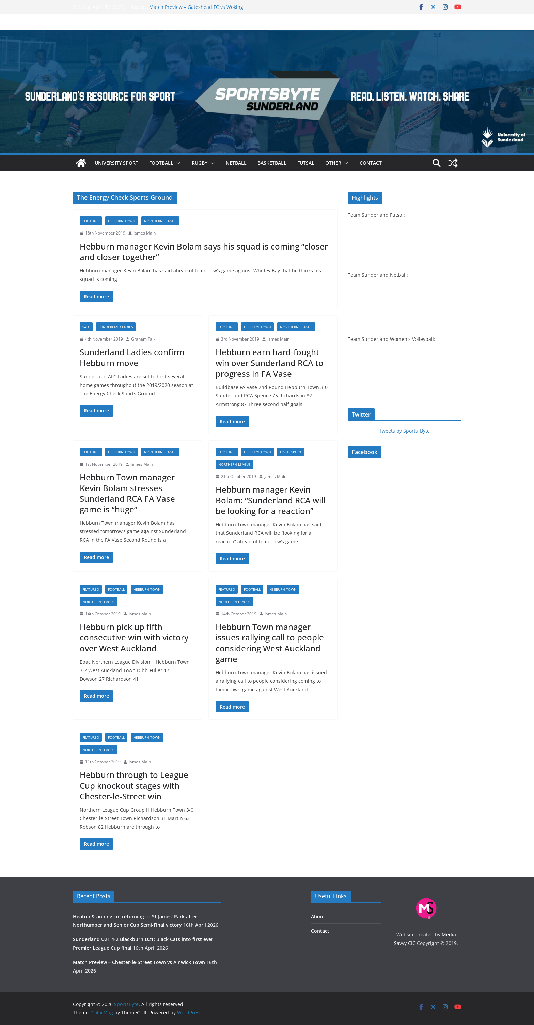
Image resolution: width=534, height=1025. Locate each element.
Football (161, 163)
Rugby (199, 163)
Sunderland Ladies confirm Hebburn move (132, 357)
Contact (371, 163)
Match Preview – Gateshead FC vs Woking (196, 7)
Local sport (291, 452)
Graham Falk (143, 339)
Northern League (160, 220)
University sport (116, 163)
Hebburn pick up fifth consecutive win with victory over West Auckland (134, 637)
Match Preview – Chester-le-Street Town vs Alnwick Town (139, 962)
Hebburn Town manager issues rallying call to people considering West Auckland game (270, 642)
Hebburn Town (121, 220)
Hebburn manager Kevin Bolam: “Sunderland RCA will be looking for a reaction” (270, 500)
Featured (90, 589)
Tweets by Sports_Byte (404, 430)
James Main (145, 233)
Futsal (305, 163)
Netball (236, 163)
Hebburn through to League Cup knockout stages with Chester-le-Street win (134, 785)
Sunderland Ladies (116, 327)
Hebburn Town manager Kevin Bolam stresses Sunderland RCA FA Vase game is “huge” (127, 493)
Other (333, 163)
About (318, 916)
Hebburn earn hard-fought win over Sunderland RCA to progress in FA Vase (270, 362)
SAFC (86, 327)
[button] (177, 163)
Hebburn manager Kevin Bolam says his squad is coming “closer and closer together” (204, 251)
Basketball (271, 163)
